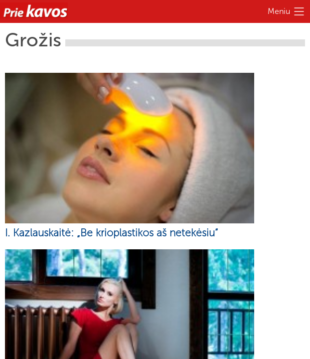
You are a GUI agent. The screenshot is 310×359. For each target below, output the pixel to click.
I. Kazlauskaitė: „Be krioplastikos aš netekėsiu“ (111, 232)
